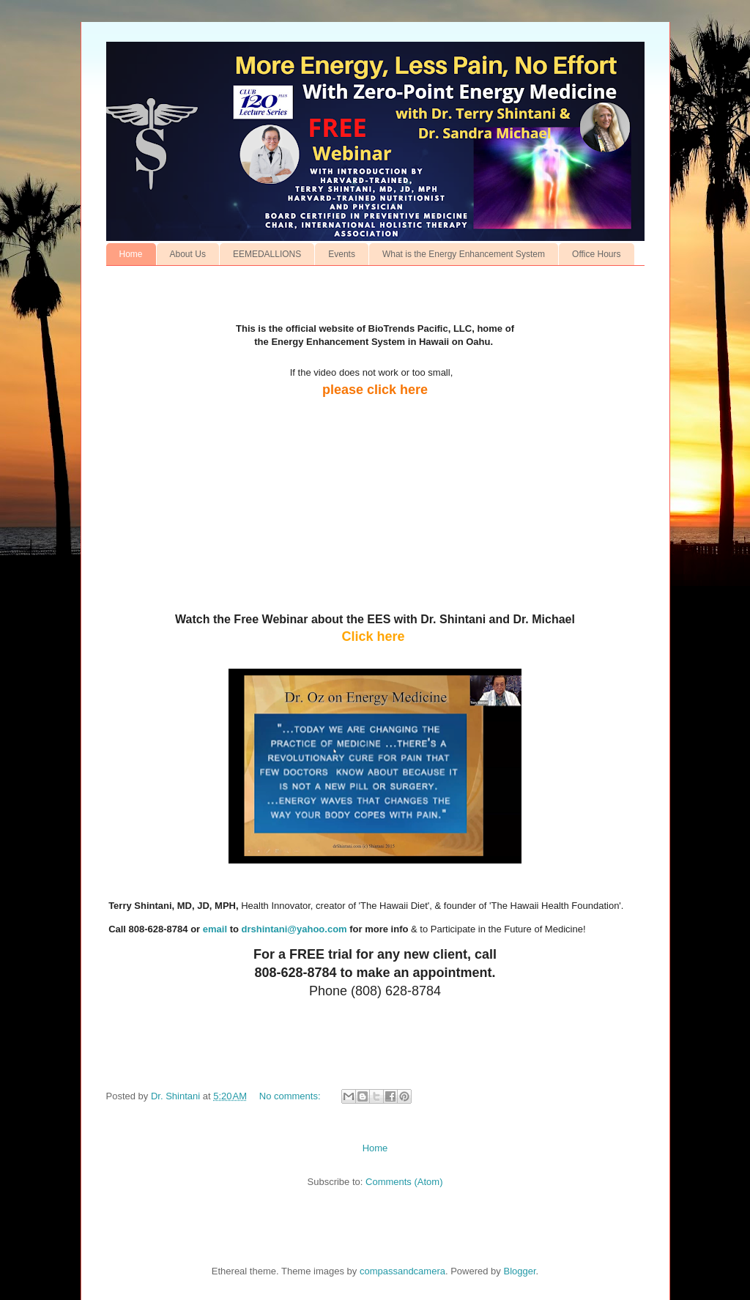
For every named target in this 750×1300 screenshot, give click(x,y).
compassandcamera (402, 1271)
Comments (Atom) (403, 1181)
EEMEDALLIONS (267, 254)
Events (341, 254)
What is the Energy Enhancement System (463, 254)
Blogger (519, 1271)
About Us (188, 254)
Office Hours (596, 254)
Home (131, 254)
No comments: (291, 1096)
